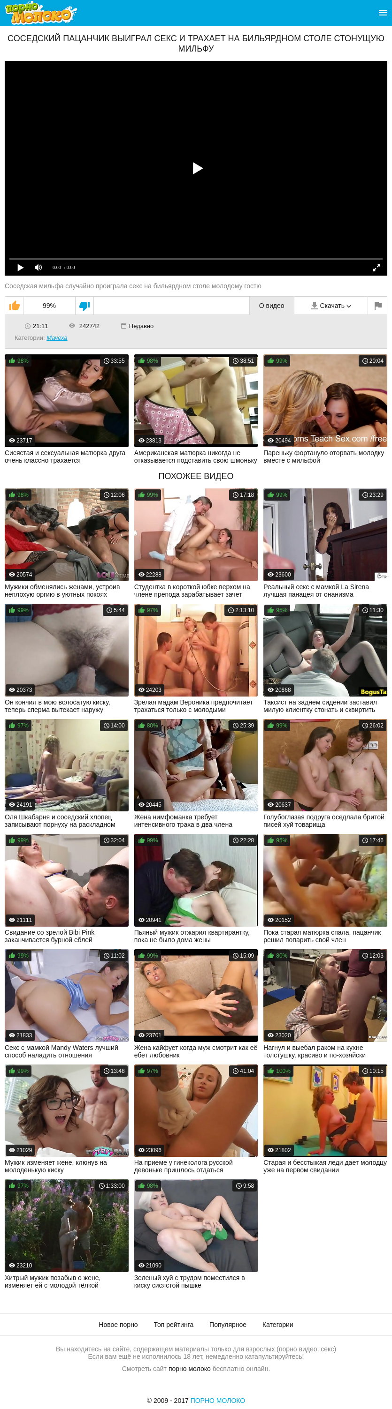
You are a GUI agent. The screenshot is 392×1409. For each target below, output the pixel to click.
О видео (271, 305)
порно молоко (190, 1368)
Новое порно (118, 1324)
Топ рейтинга (174, 1324)
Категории (277, 1324)
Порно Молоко (218, 1400)
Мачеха (56, 337)
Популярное (227, 1324)
